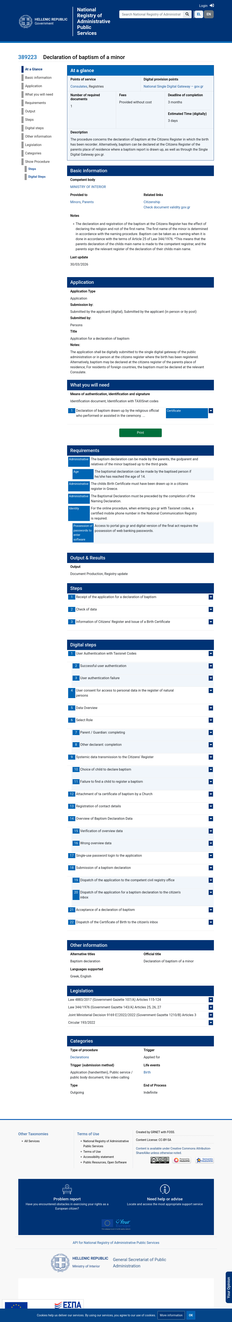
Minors (75, 202)
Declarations (79, 1057)
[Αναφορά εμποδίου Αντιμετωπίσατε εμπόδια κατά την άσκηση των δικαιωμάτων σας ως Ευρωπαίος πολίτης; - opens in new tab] (67, 1199)
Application (33, 86)
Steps (29, 120)
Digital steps (34, 128)
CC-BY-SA (165, 1140)
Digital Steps (37, 177)
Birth (147, 1072)
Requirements (35, 103)
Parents (88, 202)
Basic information (38, 78)
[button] (171, 1315)
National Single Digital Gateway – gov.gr (173, 86)
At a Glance (33, 69)
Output (30, 111)
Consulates (78, 86)
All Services (32, 1141)
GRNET (155, 1132)
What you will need (39, 94)
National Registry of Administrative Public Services (93, 21)
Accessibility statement (98, 1157)
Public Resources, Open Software (105, 1162)
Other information (38, 136)
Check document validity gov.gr (167, 207)
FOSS (170, 1132)
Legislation (33, 145)
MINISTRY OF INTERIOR (88, 187)
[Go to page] (187, 14)
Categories (33, 153)
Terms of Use (92, 1151)
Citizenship (152, 202)
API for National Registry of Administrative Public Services (116, 1243)
